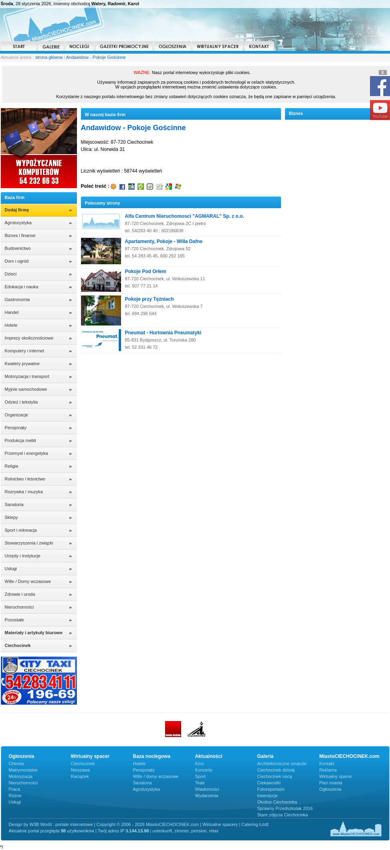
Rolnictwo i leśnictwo (25, 478)
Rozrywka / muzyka (24, 491)
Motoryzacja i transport (27, 376)
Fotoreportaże (271, 789)
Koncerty (203, 770)
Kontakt (326, 763)
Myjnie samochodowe (26, 389)
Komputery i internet (24, 350)
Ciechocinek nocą (274, 776)
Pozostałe (14, 619)
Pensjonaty (15, 427)
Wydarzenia (206, 795)
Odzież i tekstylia (21, 402)
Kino (199, 763)
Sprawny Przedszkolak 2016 (285, 808)
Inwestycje (267, 795)
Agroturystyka (18, 222)
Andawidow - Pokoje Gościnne (96, 57)
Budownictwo (18, 248)
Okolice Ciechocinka (277, 802)
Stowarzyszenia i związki (29, 543)
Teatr (200, 782)
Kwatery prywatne (22, 363)
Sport (200, 776)
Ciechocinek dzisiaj (276, 770)
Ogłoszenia (330, 789)
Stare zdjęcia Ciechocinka (282, 814)
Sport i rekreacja (21, 530)
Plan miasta (330, 782)
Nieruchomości (19, 607)
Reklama (328, 770)
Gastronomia (17, 299)
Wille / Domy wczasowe (28, 581)
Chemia (16, 763)
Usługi (11, 568)
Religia (11, 466)
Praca (14, 789)
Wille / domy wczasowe (156, 776)
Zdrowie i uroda (20, 594)
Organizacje (16, 414)
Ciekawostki (269, 782)
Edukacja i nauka (21, 286)
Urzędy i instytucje (22, 555)
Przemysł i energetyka (26, 453)
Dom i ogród (17, 261)
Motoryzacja (20, 776)
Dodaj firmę (17, 209)
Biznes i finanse (20, 235)
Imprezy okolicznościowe (29, 338)
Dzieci (11, 273)
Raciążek (80, 776)
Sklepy (11, 517)
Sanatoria (14, 504)
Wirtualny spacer (335, 776)
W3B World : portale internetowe (61, 824)
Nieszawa (80, 770)
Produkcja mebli (20, 440)
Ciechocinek (83, 763)
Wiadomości (207, 789)
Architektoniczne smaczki (282, 763)
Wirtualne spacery (220, 824)
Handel (12, 312)
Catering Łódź (255, 824)
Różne (15, 795)
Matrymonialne (23, 770)
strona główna (49, 57)
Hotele (11, 325)
